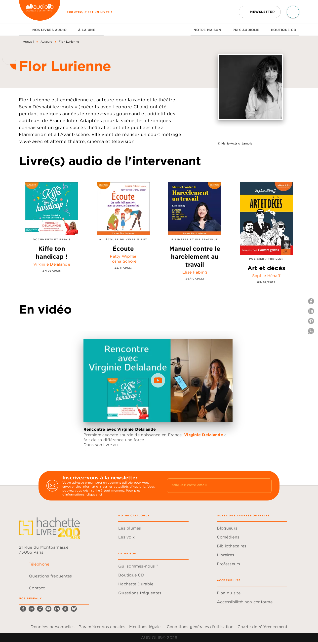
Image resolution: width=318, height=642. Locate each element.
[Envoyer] (266, 486)
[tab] (24, 30)
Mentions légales (145, 626)
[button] (260, 12)
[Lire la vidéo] (158, 380)
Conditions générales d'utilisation (200, 626)
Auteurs (46, 41)
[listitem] (23, 609)
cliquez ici (94, 494)
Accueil (28, 41)
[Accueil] (40, 12)
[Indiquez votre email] (213, 485)
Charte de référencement (262, 626)
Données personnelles (53, 626)
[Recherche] (293, 12)
